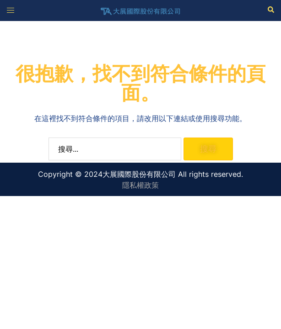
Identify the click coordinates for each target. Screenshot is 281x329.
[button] (270, 10)
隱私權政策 (140, 185)
